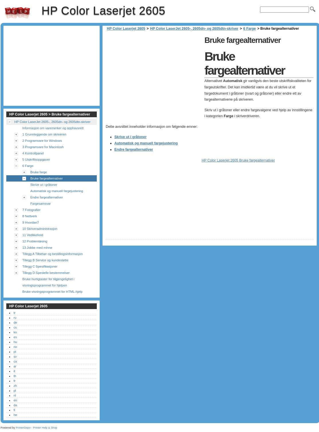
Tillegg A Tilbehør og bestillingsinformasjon (52, 254)
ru (14, 317)
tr (14, 312)
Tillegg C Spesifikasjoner (40, 266)
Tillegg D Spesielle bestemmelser (46, 272)
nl (14, 395)
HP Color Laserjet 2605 (17, 13)
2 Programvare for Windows (42, 140)
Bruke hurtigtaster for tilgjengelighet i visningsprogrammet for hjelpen (48, 282)
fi (14, 410)
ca (15, 361)
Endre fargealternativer (133, 150)
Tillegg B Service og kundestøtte (45, 260)
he (15, 415)
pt (14, 351)
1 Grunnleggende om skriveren (44, 134)
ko (15, 332)
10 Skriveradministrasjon (40, 228)
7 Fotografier (31, 210)
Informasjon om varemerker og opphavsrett (53, 128)
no (15, 347)
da (15, 405)
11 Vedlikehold (32, 235)
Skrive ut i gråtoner (130, 137)
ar (14, 366)
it (14, 371)
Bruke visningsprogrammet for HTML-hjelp (52, 291)
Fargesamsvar (40, 203)
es (15, 337)
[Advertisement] (153, 74)
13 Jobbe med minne (37, 247)
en (15, 400)
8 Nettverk (29, 216)
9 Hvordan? (30, 222)
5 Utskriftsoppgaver (36, 159)
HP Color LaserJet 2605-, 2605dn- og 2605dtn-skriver (194, 29)
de (15, 322)
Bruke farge (38, 172)
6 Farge (249, 29)
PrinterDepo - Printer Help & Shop (36, 427)
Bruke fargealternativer (46, 178)
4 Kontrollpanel (33, 153)
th (14, 376)
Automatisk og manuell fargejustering (146, 143)
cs (15, 327)
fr (14, 381)
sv (15, 356)
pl (14, 390)
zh (15, 385)
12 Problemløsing (34, 241)
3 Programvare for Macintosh (43, 147)
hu (15, 342)
